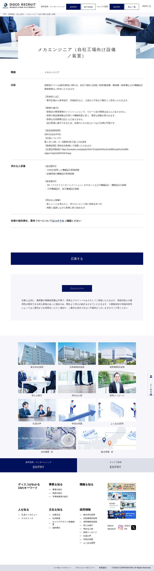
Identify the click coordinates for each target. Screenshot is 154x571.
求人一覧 (132, 7)
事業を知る (56, 484)
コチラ (58, 221)
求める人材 (88, 529)
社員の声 (87, 536)
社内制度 (56, 518)
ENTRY (73, 7)
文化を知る (56, 509)
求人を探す (20, 14)
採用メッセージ (90, 532)
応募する (77, 258)
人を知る (23, 509)
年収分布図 (88, 539)
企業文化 (56, 515)
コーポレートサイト (63, 568)
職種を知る (86, 484)
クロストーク (27, 518)
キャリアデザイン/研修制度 (63, 523)
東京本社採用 (89, 515)
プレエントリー (77, 288)
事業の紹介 (57, 489)
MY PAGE (88, 7)
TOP (4, 14)
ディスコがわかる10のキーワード (29, 486)
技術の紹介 (57, 493)
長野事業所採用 (90, 522)
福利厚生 (56, 528)
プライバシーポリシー (85, 568)
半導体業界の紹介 (60, 496)
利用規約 (103, 568)
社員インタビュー (29, 515)
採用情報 (11, 14)
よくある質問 (89, 543)
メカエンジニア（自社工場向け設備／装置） (41, 14)
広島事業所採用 (90, 518)
